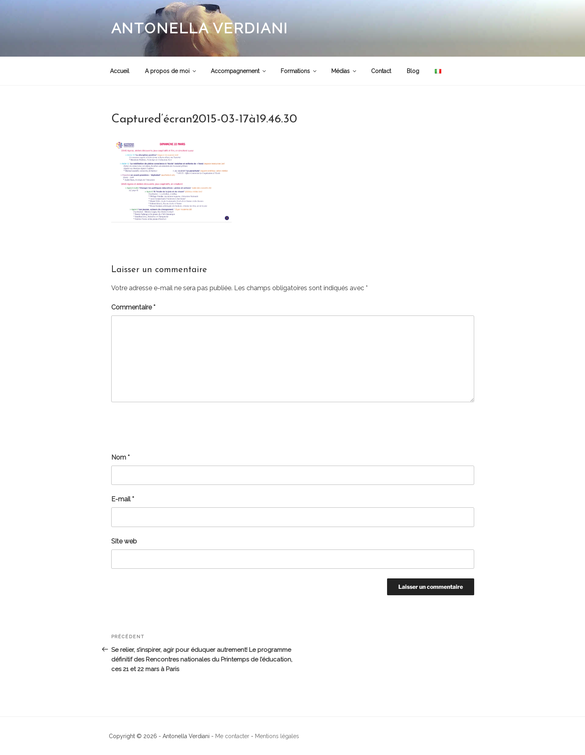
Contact (381, 71)
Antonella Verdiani (200, 28)
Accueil (119, 71)
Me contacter (232, 736)
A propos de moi (171, 71)
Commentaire (133, 307)
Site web (124, 541)
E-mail (122, 499)
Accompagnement (239, 71)
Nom (120, 457)
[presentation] (172, 427)
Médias (344, 71)
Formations (299, 71)
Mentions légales (277, 736)
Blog (413, 71)
